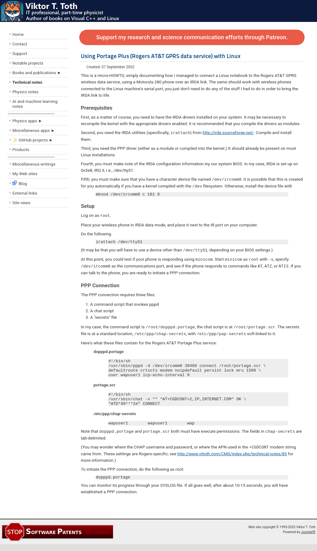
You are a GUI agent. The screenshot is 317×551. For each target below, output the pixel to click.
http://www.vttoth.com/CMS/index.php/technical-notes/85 (232, 459)
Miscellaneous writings (33, 164)
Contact (19, 43)
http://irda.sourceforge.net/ (228, 132)
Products (20, 149)
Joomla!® (308, 539)
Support (19, 53)
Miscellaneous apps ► (33, 130)
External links (24, 193)
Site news (21, 202)
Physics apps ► (27, 120)
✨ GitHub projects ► (32, 139)
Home (18, 34)
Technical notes (27, 82)
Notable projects (27, 63)
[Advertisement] (45, 254)
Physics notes (25, 91)
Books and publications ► (36, 72)
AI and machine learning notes (35, 104)
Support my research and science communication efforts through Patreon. (192, 37)
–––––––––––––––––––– (31, 113)
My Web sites (24, 173)
